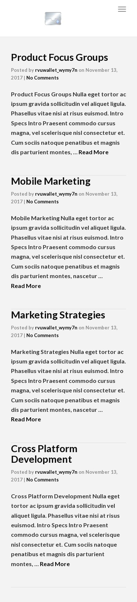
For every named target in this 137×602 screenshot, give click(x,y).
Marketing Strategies (58, 315)
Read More (94, 151)
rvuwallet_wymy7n (56, 70)
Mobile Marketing (51, 181)
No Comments (42, 78)
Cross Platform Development (44, 453)
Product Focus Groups (59, 57)
